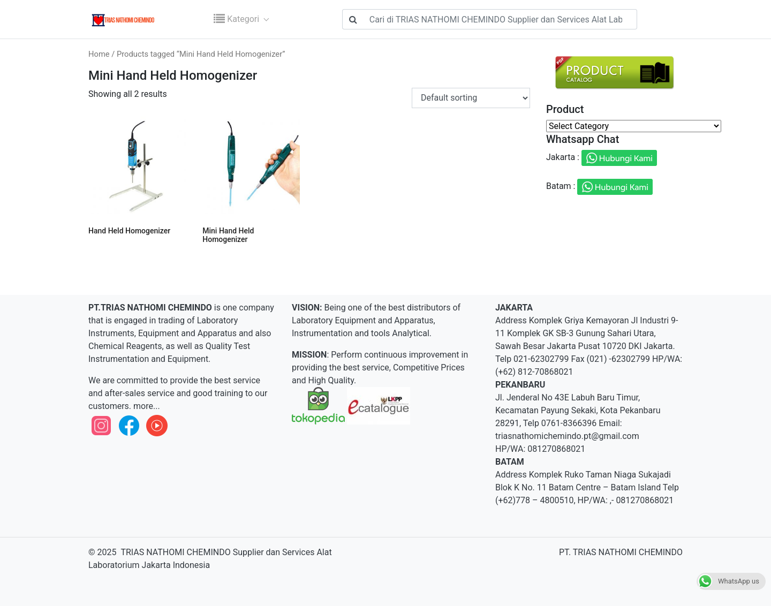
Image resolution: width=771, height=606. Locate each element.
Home (99, 54)
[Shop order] (471, 98)
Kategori (237, 19)
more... (145, 406)
